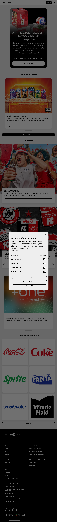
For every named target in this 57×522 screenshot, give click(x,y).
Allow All (30, 277)
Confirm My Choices (29, 281)
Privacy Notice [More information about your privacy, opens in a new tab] (15, 250)
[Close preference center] (45, 235)
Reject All (29, 285)
